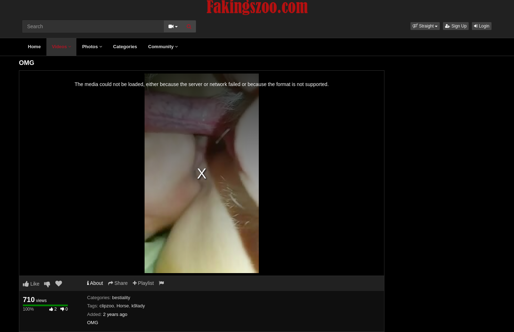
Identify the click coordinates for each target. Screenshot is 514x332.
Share (118, 283)
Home (34, 46)
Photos (92, 46)
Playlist (143, 283)
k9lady (138, 305)
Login (481, 26)
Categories (125, 46)
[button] (425, 26)
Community (163, 46)
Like (31, 284)
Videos (61, 46)
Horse (122, 305)
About (95, 283)
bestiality (121, 297)
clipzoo (107, 305)
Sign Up (456, 26)
